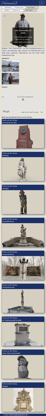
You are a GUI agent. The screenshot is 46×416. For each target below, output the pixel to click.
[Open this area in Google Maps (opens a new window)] (6, 111)
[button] (23, 99)
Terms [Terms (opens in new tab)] (42, 112)
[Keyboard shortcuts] (19, 112)
